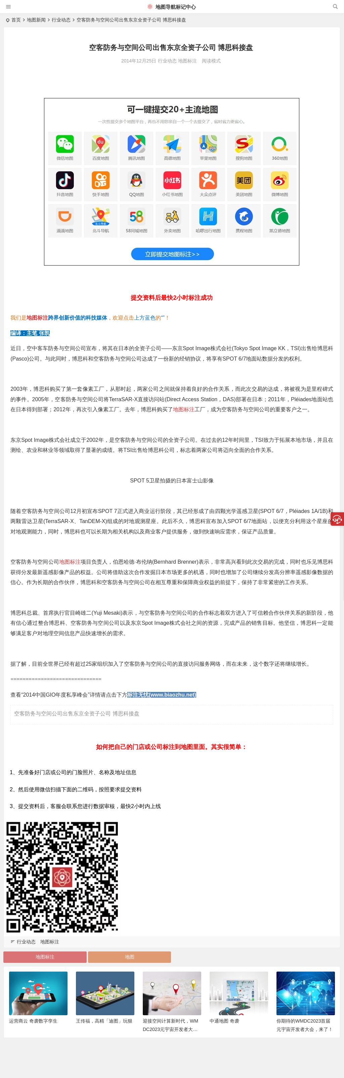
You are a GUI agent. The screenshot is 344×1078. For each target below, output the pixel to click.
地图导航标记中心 (171, 7)
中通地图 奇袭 (224, 1021)
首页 (16, 19)
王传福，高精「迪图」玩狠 (104, 1021)
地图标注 (187, 60)
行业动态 (61, 19)
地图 (129, 956)
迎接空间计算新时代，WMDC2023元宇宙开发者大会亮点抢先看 (170, 1029)
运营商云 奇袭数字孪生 (33, 1021)
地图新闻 (36, 19)
